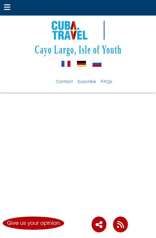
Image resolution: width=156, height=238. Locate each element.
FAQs (106, 81)
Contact (64, 81)
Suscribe (86, 81)
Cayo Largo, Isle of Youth (78, 49)
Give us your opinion (33, 223)
